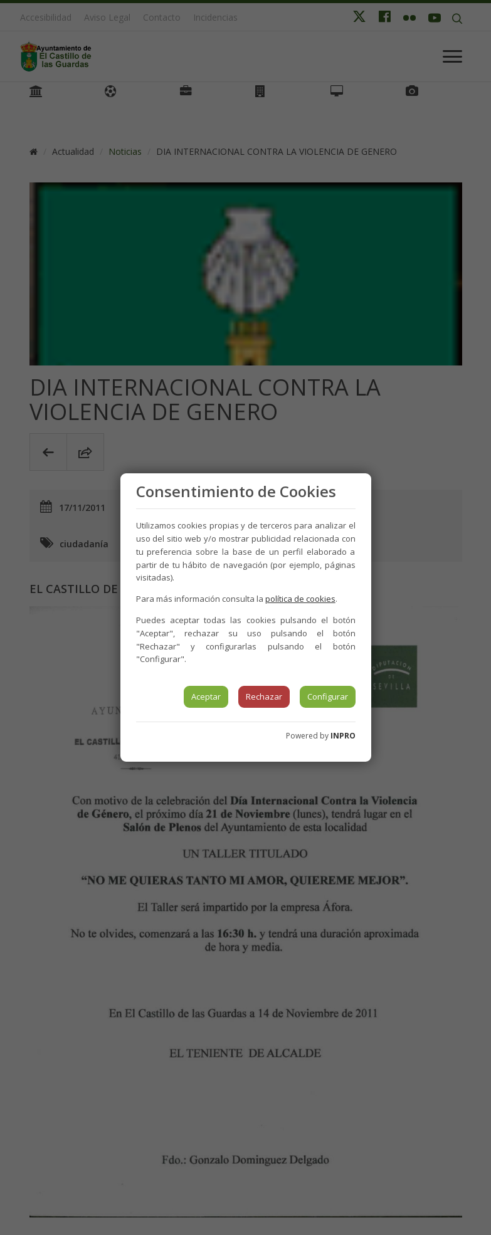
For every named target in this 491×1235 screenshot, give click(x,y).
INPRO (343, 735)
